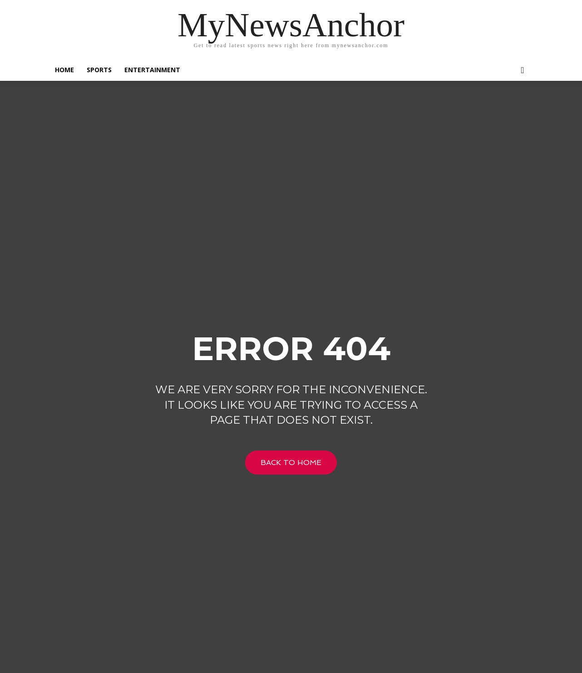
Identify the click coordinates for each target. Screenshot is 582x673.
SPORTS (99, 69)
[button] (522, 70)
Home (64, 69)
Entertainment (152, 69)
